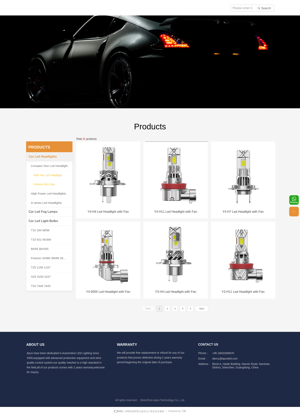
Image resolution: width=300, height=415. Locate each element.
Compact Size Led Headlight (49, 165)
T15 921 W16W (41, 239)
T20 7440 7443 (40, 286)
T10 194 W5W (40, 230)
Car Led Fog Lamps (43, 211)
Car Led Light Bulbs (43, 221)
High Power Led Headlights (48, 193)
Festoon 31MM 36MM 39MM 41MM (51, 258)
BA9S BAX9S (40, 248)
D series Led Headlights (46, 202)
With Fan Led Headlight (48, 175)
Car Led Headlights (43, 156)
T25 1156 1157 (40, 267)
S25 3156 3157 (41, 276)
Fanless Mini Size (44, 184)
